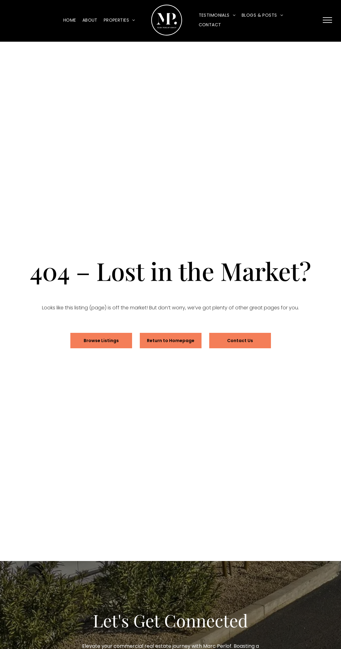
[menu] (327, 20)
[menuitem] (69, 20)
